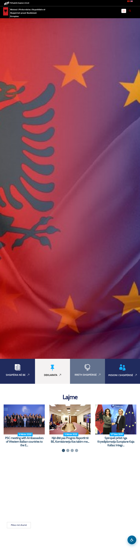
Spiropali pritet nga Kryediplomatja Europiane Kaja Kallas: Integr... (115, 441)
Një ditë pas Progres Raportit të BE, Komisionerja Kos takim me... (70, 439)
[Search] (130, 10)
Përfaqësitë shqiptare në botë (19, 3)
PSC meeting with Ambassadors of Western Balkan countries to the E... (24, 441)
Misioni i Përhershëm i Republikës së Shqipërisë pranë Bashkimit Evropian (27, 12)
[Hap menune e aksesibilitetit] (132, 540)
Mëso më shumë (19, 525)
